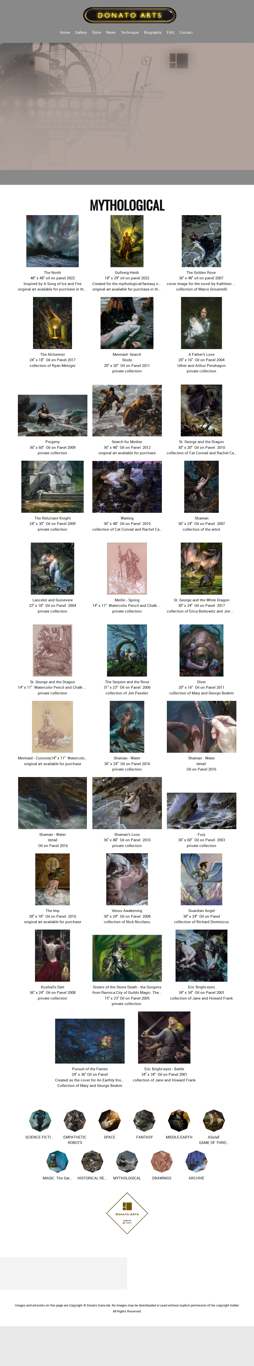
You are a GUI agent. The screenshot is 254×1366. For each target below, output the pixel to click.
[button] (52, 253)
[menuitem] (65, 32)
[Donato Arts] (130, 15)
